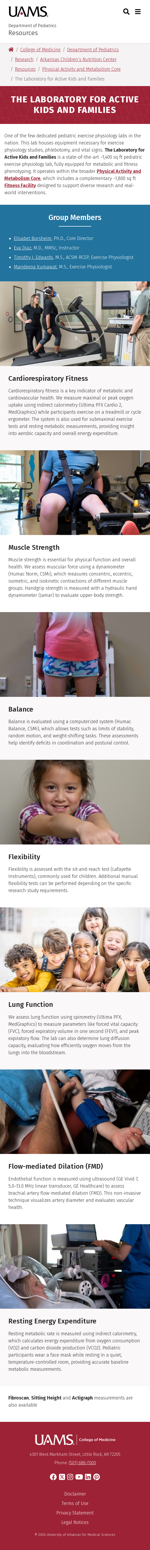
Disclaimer (75, 1494)
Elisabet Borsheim (32, 238)
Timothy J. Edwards (33, 257)
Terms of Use (75, 1503)
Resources (23, 33)
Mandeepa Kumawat (35, 267)
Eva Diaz (22, 248)
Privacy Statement (75, 1513)
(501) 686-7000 (82, 1462)
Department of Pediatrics (32, 25)
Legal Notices (75, 1522)
